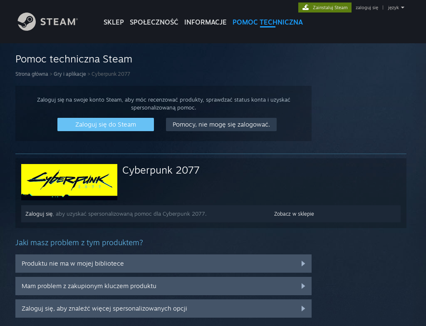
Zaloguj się (38, 213)
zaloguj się (367, 7)
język (393, 7)
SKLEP (114, 22)
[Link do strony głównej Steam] (54, 28)
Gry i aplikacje (70, 74)
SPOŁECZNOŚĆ (154, 22)
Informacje (205, 22)
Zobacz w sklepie (294, 214)
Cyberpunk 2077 (161, 170)
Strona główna (31, 74)
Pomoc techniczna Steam (73, 58)
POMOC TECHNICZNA (268, 22)
